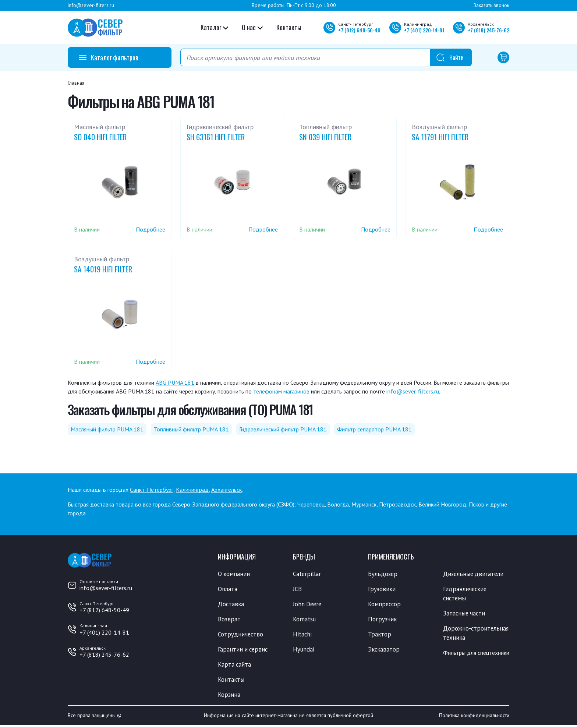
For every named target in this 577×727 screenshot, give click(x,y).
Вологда (338, 504)
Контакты (288, 27)
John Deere (308, 604)
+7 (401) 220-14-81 (104, 632)
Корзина (229, 696)
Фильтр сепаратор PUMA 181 (374, 429)
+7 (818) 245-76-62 (104, 654)
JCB (297, 589)
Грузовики (382, 589)
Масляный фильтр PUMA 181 (107, 429)
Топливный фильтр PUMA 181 (191, 429)
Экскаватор (384, 650)
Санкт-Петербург (151, 489)
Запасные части (464, 614)
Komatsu (304, 620)
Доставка (231, 604)
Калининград (192, 489)
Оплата (227, 589)
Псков (476, 504)
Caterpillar (307, 574)
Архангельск (226, 489)
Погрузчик (382, 620)
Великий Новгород (442, 504)
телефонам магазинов (281, 391)
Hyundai (303, 650)
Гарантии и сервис (243, 650)
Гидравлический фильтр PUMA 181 (283, 429)
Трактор (380, 635)
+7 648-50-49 (359, 30)
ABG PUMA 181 (175, 382)
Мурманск (363, 504)
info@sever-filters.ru (91, 5)
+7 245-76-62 (488, 30)
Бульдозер (383, 574)
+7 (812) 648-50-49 (104, 610)
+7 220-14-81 (424, 30)
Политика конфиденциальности (474, 717)
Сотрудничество (241, 635)
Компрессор (385, 604)
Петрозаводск (397, 504)
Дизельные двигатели (474, 574)
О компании (234, 574)
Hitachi (302, 635)
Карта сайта (235, 665)
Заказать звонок (491, 5)
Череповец (311, 504)
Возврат (229, 620)
